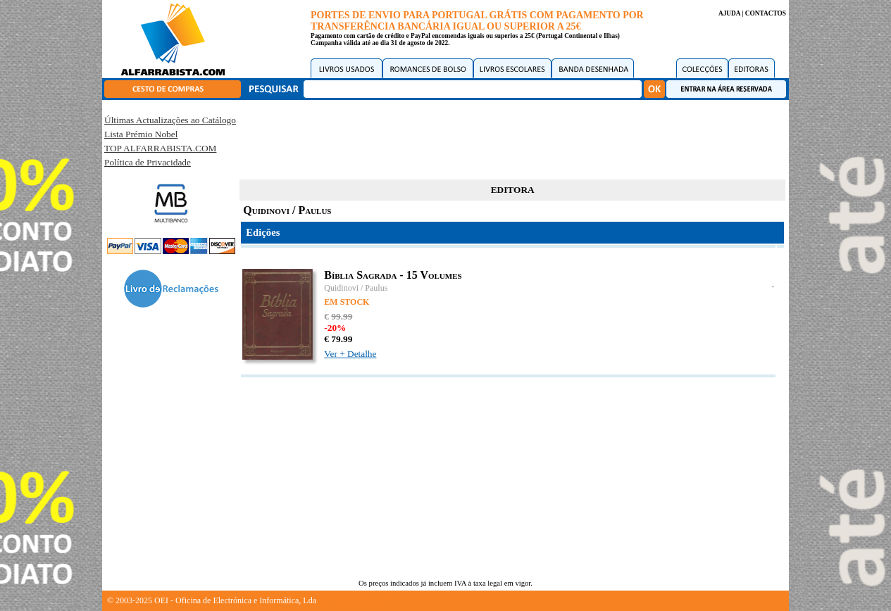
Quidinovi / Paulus (355, 288)
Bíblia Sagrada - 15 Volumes (392, 275)
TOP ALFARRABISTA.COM (160, 148)
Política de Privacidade (147, 162)
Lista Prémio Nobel (140, 134)
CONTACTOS (765, 13)
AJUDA (729, 13)
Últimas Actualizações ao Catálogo (170, 120)
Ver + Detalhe (350, 353)
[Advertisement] (512, 137)
